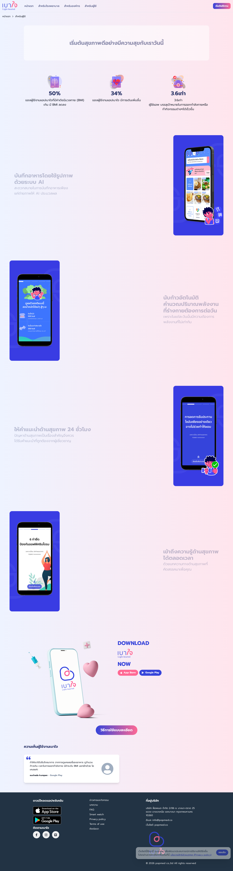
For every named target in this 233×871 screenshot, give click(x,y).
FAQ (92, 809)
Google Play (150, 672)
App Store (128, 672)
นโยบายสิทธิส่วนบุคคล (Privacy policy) (190, 855)
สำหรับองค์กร (72, 6)
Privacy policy (98, 819)
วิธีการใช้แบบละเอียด (117, 730)
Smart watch (97, 814)
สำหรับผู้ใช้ (91, 6)
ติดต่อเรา (94, 829)
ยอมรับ (222, 852)
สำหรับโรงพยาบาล (48, 6)
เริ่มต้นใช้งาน (221, 6)
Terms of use (97, 824)
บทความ (94, 805)
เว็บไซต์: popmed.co (157, 825)
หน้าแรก (29, 6)
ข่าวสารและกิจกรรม (99, 800)
